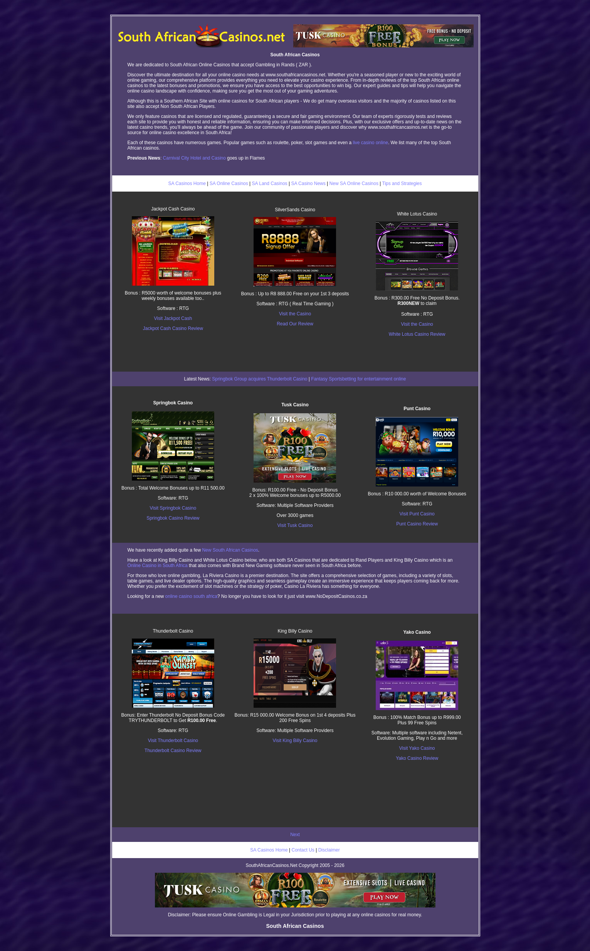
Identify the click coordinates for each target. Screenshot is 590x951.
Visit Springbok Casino (173, 508)
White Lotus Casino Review (417, 334)
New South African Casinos (230, 550)
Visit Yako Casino (417, 748)
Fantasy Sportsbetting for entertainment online (358, 379)
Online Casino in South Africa (158, 565)
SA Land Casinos (269, 183)
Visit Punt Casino (417, 514)
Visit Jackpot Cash (173, 318)
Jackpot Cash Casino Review (173, 328)
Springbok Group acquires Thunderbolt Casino (259, 379)
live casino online (370, 142)
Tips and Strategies (402, 183)
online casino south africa (191, 596)
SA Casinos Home (186, 183)
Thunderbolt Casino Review (173, 750)
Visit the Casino (295, 313)
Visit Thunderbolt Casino (173, 740)
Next (295, 834)
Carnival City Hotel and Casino (194, 158)
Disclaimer (329, 850)
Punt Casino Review (417, 524)
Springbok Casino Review (172, 518)
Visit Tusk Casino (295, 525)
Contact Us (303, 850)
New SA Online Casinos (353, 183)
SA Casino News (308, 183)
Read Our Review (295, 324)
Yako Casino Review (417, 758)
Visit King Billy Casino (295, 740)
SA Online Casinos (229, 183)
